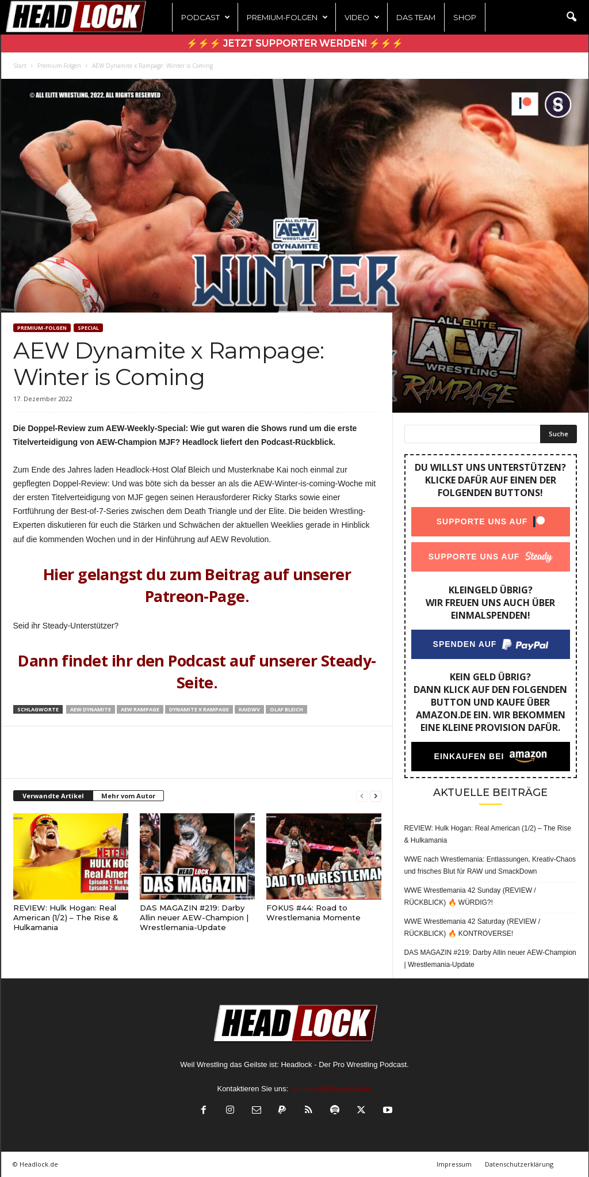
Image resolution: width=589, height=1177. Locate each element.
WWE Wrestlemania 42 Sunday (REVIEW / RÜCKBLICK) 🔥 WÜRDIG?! (470, 896)
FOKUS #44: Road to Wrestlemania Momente (313, 912)
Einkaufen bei (469, 756)
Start (19, 66)
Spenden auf (464, 644)
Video (362, 17)
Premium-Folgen (287, 17)
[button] (571, 17)
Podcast (205, 17)
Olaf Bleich (286, 709)
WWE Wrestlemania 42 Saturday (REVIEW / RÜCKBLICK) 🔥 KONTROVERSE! (472, 927)
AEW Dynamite (90, 709)
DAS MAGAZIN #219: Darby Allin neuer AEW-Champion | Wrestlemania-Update (194, 917)
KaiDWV (249, 709)
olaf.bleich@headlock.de (331, 1088)
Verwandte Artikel (53, 795)
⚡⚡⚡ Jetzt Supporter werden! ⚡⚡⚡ (294, 43)
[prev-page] (362, 796)
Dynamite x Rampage (199, 709)
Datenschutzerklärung (519, 1164)
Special (88, 328)
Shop (464, 17)
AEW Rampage (140, 709)
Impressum (454, 1164)
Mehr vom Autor (128, 795)
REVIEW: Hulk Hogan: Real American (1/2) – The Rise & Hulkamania (65, 917)
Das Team (415, 17)
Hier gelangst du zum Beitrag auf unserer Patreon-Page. (197, 585)
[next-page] (375, 796)
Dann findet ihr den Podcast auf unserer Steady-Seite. (197, 671)
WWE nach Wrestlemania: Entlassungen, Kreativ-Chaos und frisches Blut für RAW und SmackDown (490, 865)
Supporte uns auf (481, 521)
